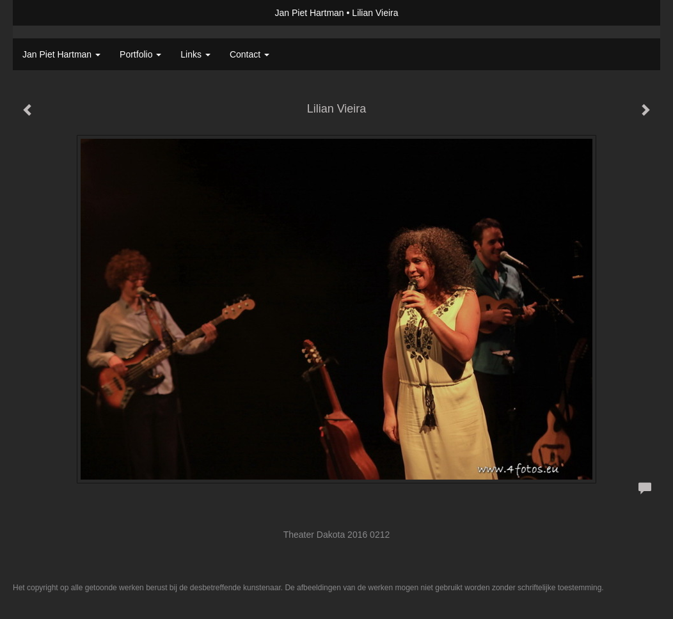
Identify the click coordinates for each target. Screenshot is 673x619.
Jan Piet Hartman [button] (61, 54)
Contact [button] (249, 54)
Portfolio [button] (140, 54)
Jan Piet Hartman (309, 13)
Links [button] (195, 54)
